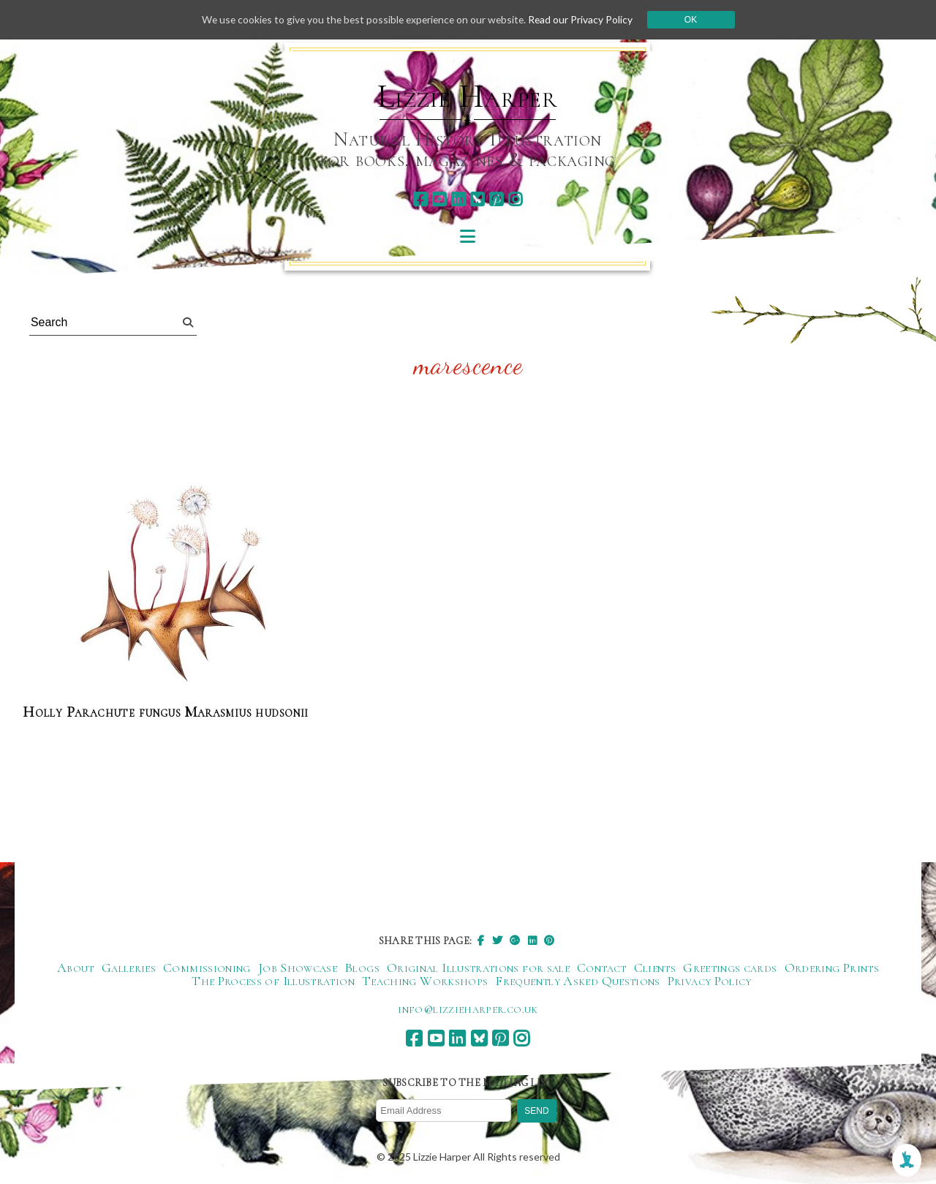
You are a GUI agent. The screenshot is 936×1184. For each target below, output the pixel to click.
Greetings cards (730, 967)
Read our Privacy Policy (585, 19)
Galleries (129, 967)
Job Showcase (297, 967)
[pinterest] (496, 199)
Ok (696, 20)
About (75, 967)
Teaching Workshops (425, 981)
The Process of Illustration (273, 981)
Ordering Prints (832, 967)
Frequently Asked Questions (577, 981)
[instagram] (515, 199)
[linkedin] (458, 199)
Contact (602, 967)
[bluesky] (477, 199)
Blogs (362, 967)
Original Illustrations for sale (478, 967)
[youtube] (439, 199)
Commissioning (207, 967)
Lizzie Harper (467, 96)
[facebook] (420, 199)
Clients (655, 967)
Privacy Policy (710, 981)
